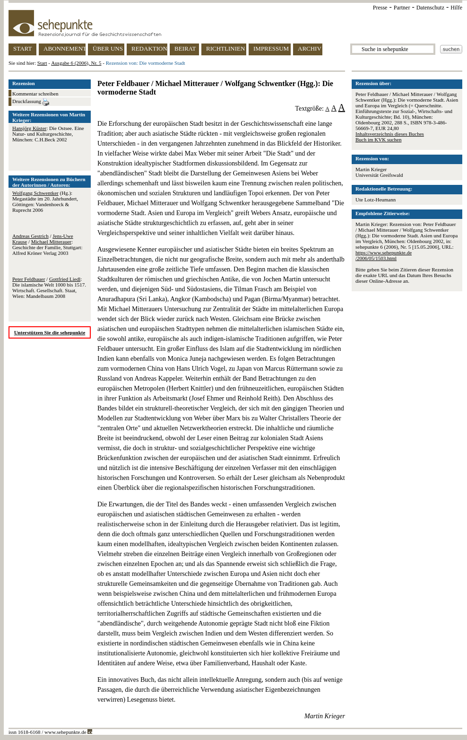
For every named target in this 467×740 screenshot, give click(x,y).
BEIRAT (185, 48)
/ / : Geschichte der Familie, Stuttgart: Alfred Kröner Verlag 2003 (47, 244)
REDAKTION (149, 48)
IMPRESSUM (271, 48)
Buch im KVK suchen (378, 139)
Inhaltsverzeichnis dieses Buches (389, 134)
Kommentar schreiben (35, 93)
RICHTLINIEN (225, 48)
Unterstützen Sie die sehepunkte (50, 332)
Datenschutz (430, 7)
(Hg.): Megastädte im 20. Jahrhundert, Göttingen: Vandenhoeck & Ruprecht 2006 (45, 201)
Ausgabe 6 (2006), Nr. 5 (76, 63)
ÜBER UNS (108, 48)
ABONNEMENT (64, 48)
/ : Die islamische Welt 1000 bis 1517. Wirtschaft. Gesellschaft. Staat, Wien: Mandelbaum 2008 (49, 287)
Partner (402, 7)
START (22, 48)
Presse (380, 7)
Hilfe (456, 7)
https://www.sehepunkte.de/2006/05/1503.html (383, 255)
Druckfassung (30, 102)
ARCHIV (309, 48)
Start (42, 63)
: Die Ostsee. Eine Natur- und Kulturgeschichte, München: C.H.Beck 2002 (48, 133)
